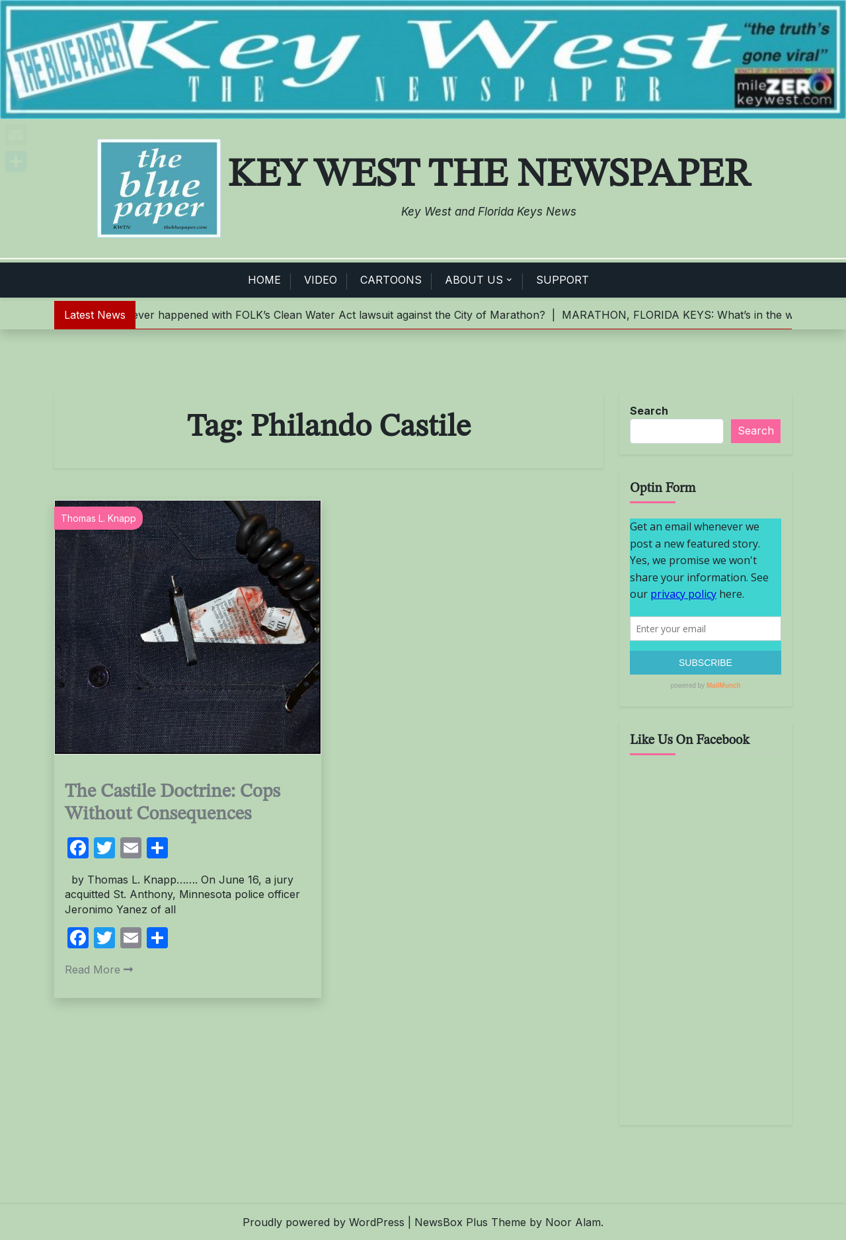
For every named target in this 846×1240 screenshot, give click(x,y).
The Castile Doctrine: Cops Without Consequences (172, 803)
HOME (264, 279)
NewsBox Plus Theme (470, 1222)
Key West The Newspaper (489, 175)
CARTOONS (391, 279)
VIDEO (320, 279)
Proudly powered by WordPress (323, 1222)
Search (649, 410)
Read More (99, 969)
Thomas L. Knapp (98, 518)
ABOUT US (474, 279)
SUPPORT (562, 279)
